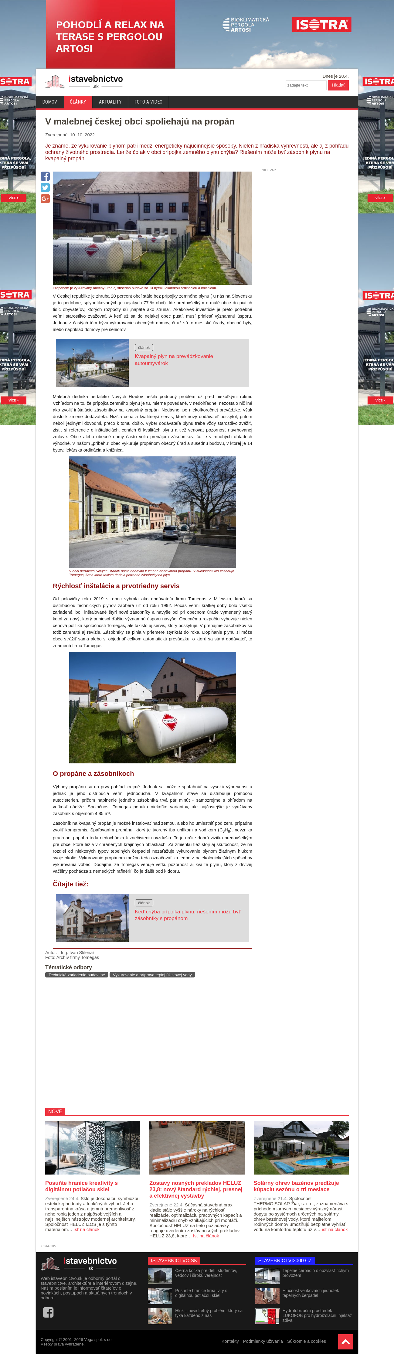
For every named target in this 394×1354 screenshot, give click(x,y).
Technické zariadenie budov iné (77, 975)
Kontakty (230, 1341)
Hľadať (338, 85)
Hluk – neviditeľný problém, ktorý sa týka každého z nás (209, 1313)
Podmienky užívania (263, 1341)
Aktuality (110, 102)
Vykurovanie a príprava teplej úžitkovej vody (152, 975)
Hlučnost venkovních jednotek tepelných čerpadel (311, 1293)
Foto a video (148, 102)
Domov (49, 102)
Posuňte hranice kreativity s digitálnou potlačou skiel (201, 1293)
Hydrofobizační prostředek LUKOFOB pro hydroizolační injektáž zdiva (317, 1315)
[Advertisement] (146, 1042)
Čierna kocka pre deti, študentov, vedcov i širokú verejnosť (206, 1273)
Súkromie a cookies (306, 1341)
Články (78, 102)
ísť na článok (86, 1229)
